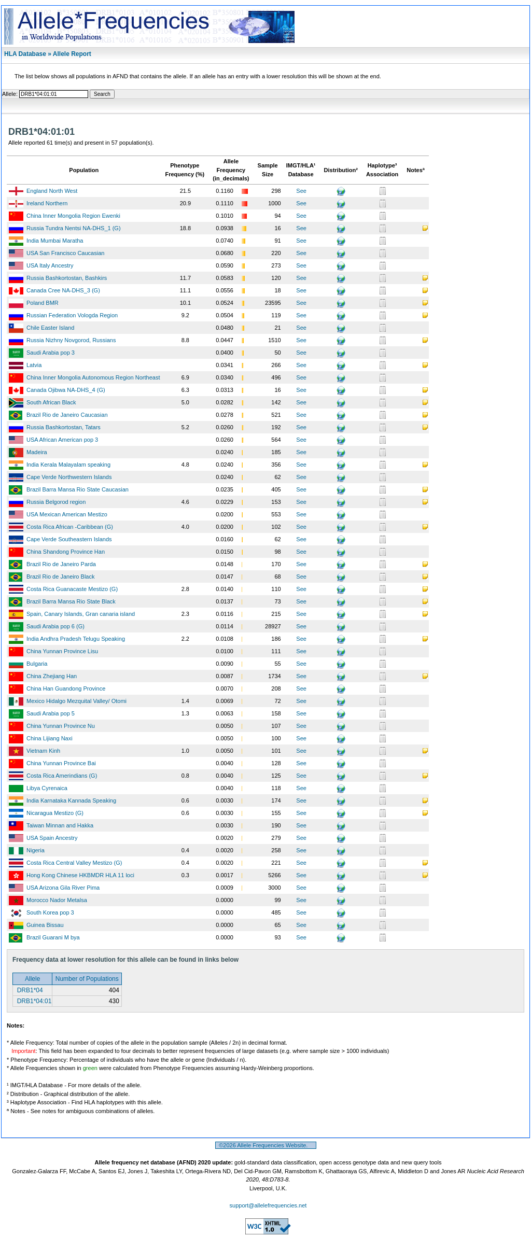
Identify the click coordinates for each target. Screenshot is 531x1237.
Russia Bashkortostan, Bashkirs (66, 278)
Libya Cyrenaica (46, 788)
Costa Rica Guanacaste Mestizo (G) (72, 589)
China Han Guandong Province (65, 688)
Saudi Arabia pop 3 (50, 352)
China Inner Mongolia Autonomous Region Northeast (93, 377)
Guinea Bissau (45, 925)
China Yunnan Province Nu (60, 726)
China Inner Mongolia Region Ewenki (73, 216)
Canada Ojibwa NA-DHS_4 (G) (65, 390)
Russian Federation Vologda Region (72, 315)
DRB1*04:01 (33, 1001)
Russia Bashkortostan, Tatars (63, 427)
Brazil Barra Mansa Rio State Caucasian (77, 489)
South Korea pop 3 (50, 912)
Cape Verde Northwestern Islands (68, 477)
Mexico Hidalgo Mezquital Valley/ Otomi (76, 701)
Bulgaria (36, 663)
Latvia (33, 365)
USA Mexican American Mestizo (66, 514)
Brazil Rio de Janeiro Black (60, 576)
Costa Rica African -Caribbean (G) (69, 527)
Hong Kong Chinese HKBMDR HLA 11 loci (80, 875)
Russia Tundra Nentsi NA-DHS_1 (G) (73, 228)
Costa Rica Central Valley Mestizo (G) (74, 863)
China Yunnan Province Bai (61, 763)
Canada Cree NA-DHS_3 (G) (63, 290)
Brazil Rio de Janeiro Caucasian (67, 415)
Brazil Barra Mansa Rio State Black (71, 601)
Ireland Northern (47, 203)
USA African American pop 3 (62, 440)
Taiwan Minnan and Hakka (59, 825)
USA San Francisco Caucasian (65, 253)
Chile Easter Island (50, 328)
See (301, 191)
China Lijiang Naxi (49, 738)
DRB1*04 (29, 990)
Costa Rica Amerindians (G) (61, 775)
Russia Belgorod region (56, 502)
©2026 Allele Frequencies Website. (266, 1145)
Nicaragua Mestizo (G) (54, 813)
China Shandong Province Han (65, 552)
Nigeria (35, 850)
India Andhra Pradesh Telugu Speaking (75, 639)
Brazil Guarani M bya (53, 937)
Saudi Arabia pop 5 (50, 713)
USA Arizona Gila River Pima (63, 887)
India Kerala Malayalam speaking (68, 464)
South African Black (51, 402)
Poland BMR (42, 303)
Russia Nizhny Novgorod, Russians (71, 340)
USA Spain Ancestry (51, 838)
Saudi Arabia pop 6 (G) (55, 626)
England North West (51, 191)
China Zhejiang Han (51, 676)
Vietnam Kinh (43, 751)
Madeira (36, 452)
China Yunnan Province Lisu (62, 651)
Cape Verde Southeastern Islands (69, 539)
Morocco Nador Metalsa (56, 900)
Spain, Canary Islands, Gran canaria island (80, 614)
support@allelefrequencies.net (268, 1205)
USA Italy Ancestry (49, 265)
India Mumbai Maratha (54, 240)
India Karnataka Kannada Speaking (71, 800)
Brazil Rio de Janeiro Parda (61, 564)
